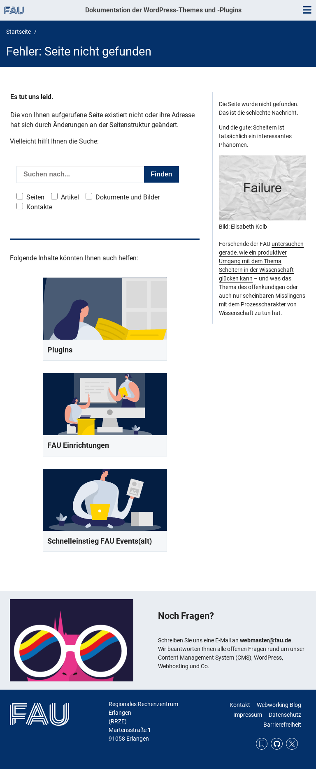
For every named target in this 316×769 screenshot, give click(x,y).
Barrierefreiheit (282, 724)
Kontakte (39, 207)
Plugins (59, 349)
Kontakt (240, 705)
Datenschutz (285, 714)
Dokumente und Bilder (127, 197)
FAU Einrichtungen (78, 445)
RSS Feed (262, 744)
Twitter (292, 744)
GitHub (277, 744)
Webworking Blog (279, 705)
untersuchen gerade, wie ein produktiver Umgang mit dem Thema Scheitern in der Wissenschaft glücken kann (261, 261)
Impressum (247, 714)
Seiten (35, 197)
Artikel (70, 197)
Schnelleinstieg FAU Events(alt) (99, 541)
